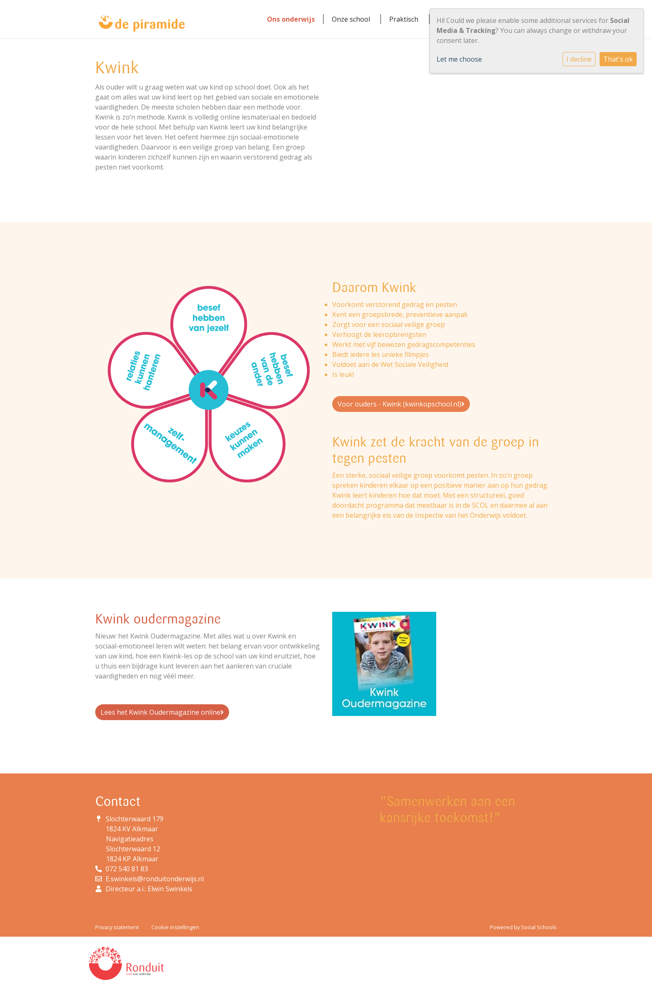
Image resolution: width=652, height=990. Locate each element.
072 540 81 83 (127, 868)
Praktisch (403, 19)
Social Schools (539, 927)
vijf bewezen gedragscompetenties (421, 344)
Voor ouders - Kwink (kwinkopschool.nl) (401, 404)
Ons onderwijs (291, 19)
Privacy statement (117, 927)
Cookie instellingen (175, 927)
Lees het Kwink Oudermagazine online (162, 712)
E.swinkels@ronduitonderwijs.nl (155, 878)
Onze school (351, 19)
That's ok (618, 59)
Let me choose (459, 59)
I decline (579, 59)
